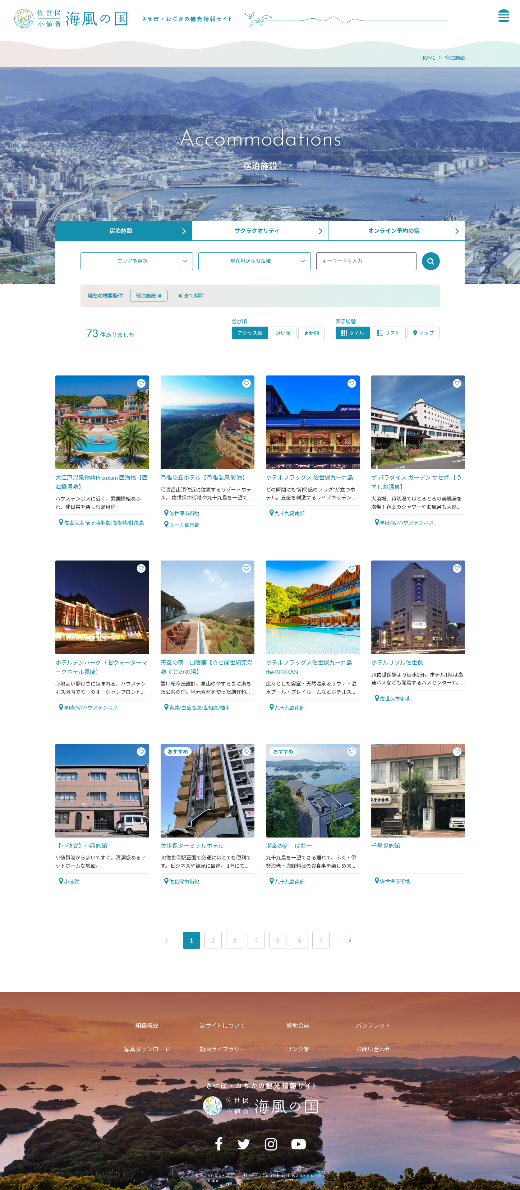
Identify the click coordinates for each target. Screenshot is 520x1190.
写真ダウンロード (147, 1049)
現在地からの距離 (250, 261)
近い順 (283, 333)
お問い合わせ (373, 1049)
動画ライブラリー (222, 1049)
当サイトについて (222, 1025)
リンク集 (297, 1049)
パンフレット (373, 1025)
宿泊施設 (455, 58)
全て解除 (191, 295)
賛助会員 (297, 1025)
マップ (423, 333)
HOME (428, 58)
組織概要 (146, 1025)
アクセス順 (250, 333)
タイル (352, 333)
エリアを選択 (133, 261)
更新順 (311, 333)
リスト (388, 333)
